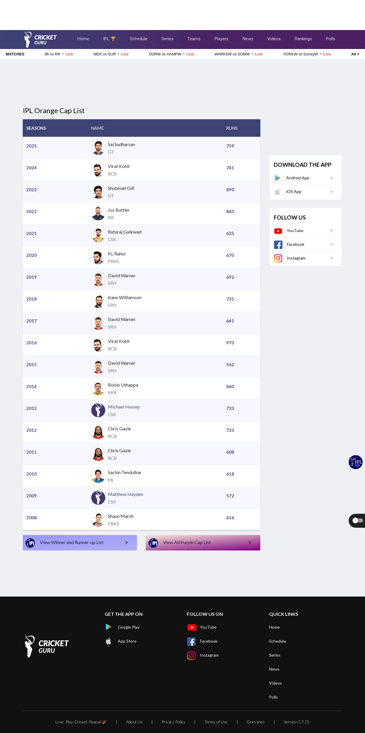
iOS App (287, 191)
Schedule (139, 38)
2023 (31, 189)
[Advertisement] (182, 13)
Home (83, 38)
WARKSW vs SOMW (238, 54)
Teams (194, 38)
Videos (274, 38)
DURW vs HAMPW (171, 54)
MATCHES (15, 54)
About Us (134, 721)
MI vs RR (59, 54)
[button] (55, 128)
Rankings (303, 38)
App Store (120, 641)
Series (167, 38)
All (355, 54)
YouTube (288, 230)
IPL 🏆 (109, 38)
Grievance (256, 721)
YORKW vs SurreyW (307, 54)
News (248, 38)
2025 (31, 145)
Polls (330, 38)
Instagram (290, 257)
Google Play (122, 627)
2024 (31, 167)
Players (222, 38)
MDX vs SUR (111, 54)
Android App (291, 177)
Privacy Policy (173, 721)
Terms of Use (216, 721)
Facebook (289, 244)
